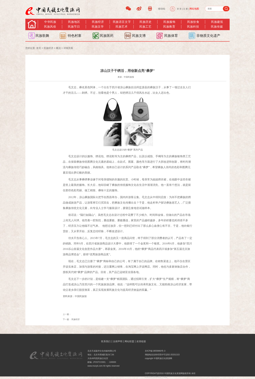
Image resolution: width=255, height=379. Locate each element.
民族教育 (169, 26)
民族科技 (193, 26)
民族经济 (98, 22)
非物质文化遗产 (208, 35)
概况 (58, 48)
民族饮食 (193, 22)
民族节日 (74, 26)
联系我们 (106, 341)
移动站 (161, 8)
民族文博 (139, 35)
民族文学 (98, 26)
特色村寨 (74, 35)
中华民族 (50, 22)
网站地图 (194, 8)
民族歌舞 (42, 35)
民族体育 (171, 35)
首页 (38, 48)
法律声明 (117, 341)
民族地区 (74, 22)
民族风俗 (50, 26)
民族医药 (107, 35)
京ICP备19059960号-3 (155, 351)
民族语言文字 (122, 22)
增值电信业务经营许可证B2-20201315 (162, 354)
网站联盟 (129, 341)
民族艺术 (121, 26)
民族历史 (146, 22)
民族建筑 (217, 22)
